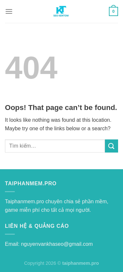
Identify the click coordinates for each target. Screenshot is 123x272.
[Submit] (111, 145)
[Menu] (9, 11)
